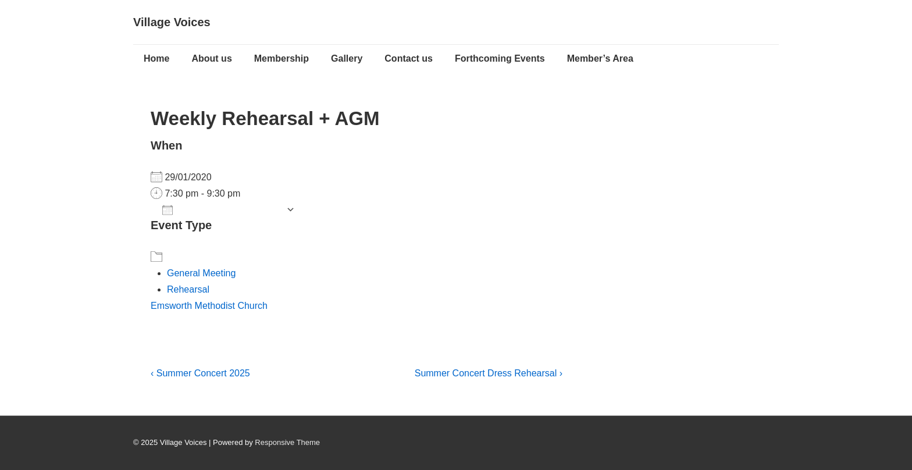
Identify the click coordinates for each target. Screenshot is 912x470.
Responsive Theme (287, 442)
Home (156, 58)
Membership (281, 58)
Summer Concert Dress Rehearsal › (488, 373)
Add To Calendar (221, 210)
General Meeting (201, 273)
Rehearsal (188, 289)
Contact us (408, 58)
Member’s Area (600, 58)
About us (211, 58)
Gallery (346, 58)
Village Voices (172, 22)
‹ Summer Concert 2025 (200, 373)
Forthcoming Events (500, 58)
